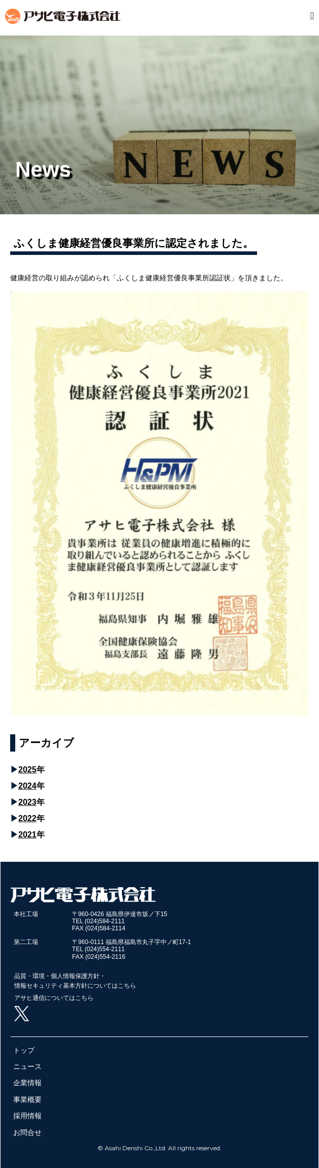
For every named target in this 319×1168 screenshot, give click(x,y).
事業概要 (27, 1099)
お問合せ (27, 1132)
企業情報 (27, 1083)
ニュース (27, 1066)
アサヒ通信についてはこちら (53, 997)
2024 (27, 786)
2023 (27, 802)
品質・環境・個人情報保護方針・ (60, 976)
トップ (24, 1050)
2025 (27, 769)
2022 (27, 818)
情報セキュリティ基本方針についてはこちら (75, 985)
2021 (27, 834)
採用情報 (27, 1116)
